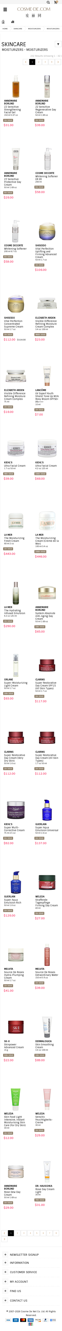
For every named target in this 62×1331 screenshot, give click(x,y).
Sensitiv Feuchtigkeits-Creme (47, 1121)
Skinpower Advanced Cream (16, 1047)
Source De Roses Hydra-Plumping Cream (16, 976)
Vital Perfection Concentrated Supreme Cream (16, 325)
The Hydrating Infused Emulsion (16, 613)
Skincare (18, 28)
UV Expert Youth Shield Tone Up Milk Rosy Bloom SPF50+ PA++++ (47, 399)
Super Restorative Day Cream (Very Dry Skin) (16, 759)
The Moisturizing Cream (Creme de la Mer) (47, 542)
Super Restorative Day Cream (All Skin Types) (47, 759)
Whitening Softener (16, 250)
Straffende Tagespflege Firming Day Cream (47, 904)
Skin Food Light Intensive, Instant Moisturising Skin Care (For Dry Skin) (16, 1122)
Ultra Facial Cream (16, 467)
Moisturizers (34, 28)
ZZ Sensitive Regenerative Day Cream (47, 111)
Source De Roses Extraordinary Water (47, 975)
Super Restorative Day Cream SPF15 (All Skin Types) (47, 687)
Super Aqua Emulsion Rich (16, 902)
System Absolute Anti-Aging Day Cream (47, 617)
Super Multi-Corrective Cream (16, 830)
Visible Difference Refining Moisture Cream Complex (47, 325)
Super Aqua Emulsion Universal (47, 830)
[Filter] (58, 44)
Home (5, 28)
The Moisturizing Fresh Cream (16, 541)
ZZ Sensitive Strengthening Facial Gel (16, 111)
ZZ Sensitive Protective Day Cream (16, 183)
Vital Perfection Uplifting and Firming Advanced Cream (47, 254)
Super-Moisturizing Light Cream (16, 685)
